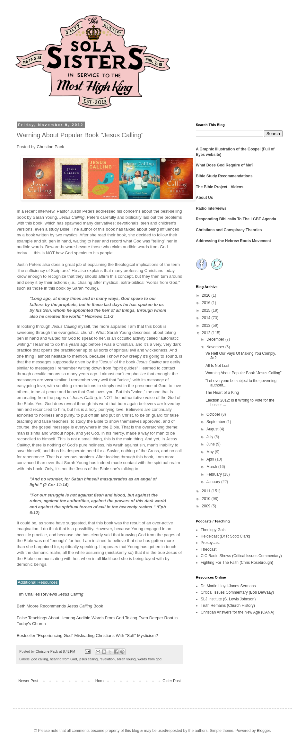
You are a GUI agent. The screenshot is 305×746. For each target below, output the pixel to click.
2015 (207, 310)
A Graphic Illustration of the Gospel (228, 149)
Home (100, 681)
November (215, 347)
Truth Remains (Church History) (228, 605)
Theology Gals (213, 530)
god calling (39, 659)
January (213, 481)
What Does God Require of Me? (224, 165)
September (216, 422)
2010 (207, 498)
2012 (207, 333)
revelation (107, 659)
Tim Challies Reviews (50, 594)
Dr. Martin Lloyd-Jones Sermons (228, 586)
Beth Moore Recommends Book (60, 606)
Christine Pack (50, 146)
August (213, 429)
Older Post (171, 681)
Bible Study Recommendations (224, 176)
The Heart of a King (222, 392)
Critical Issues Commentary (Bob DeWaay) (237, 592)
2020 (207, 295)
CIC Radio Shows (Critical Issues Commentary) (241, 556)
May (210, 452)
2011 (207, 491)
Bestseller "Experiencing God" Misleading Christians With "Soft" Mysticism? (87, 635)
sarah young (126, 659)
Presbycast (210, 542)
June (211, 444)
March (212, 466)
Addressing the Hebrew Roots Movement (233, 241)
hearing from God (63, 659)
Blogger (263, 730)
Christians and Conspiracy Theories (229, 230)
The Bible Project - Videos (219, 187)
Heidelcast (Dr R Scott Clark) (225, 536)
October (213, 414)
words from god (149, 659)
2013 (207, 325)
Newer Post (28, 681)
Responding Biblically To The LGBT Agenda (236, 219)
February (214, 474)
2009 (207, 506)
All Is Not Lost (217, 365)
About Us (204, 197)
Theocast (208, 549)
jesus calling (88, 659)
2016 (207, 303)
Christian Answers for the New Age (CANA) (237, 612)
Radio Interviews (211, 208)
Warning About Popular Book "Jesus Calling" (243, 373)
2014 (207, 318)
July (210, 437)
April (210, 459)
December (215, 339)
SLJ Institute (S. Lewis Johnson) (228, 599)
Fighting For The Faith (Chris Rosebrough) (237, 562)
